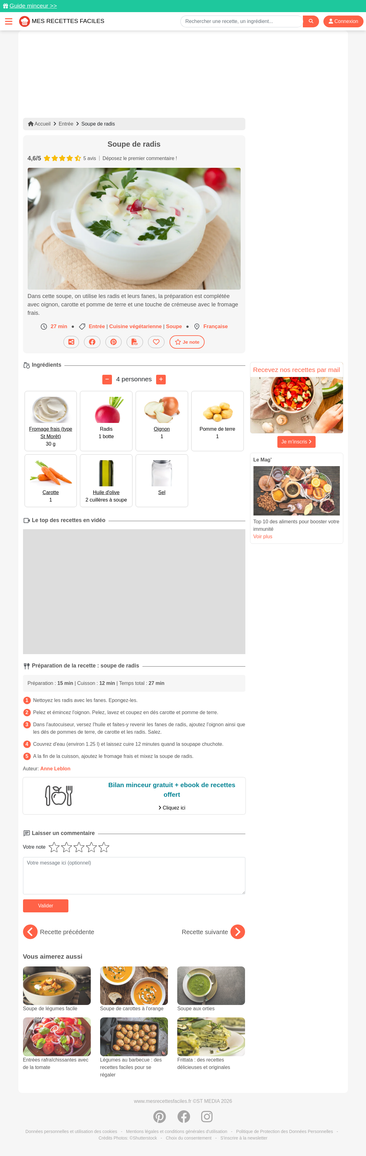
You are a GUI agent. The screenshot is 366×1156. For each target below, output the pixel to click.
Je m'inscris (296, 441)
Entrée (66, 123)
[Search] (311, 21)
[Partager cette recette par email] (71, 342)
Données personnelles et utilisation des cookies (71, 1131)
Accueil (39, 123)
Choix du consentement (188, 1137)
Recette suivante (213, 932)
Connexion (343, 21)
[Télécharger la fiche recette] (135, 342)
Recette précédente (59, 932)
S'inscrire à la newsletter (243, 1137)
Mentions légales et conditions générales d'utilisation (176, 1131)
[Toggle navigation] (8, 21)
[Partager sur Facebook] (92, 342)
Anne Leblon (55, 768)
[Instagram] (207, 1119)
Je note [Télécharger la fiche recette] (187, 342)
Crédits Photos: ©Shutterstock (128, 1137)
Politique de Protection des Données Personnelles (284, 1131)
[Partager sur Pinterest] (113, 342)
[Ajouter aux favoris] (156, 342)
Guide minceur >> (33, 5)
